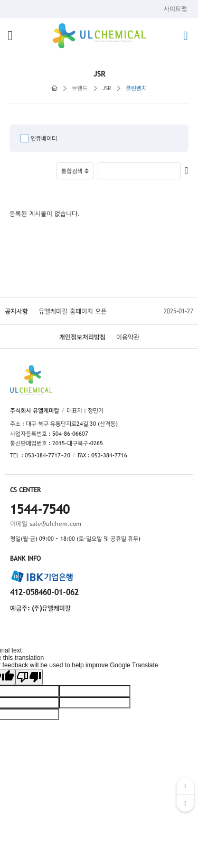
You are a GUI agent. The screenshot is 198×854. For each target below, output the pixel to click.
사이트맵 (175, 9)
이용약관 (127, 337)
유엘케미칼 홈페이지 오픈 (73, 311)
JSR (106, 88)
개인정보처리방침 (82, 337)
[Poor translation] (29, 677)
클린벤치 (136, 88)
